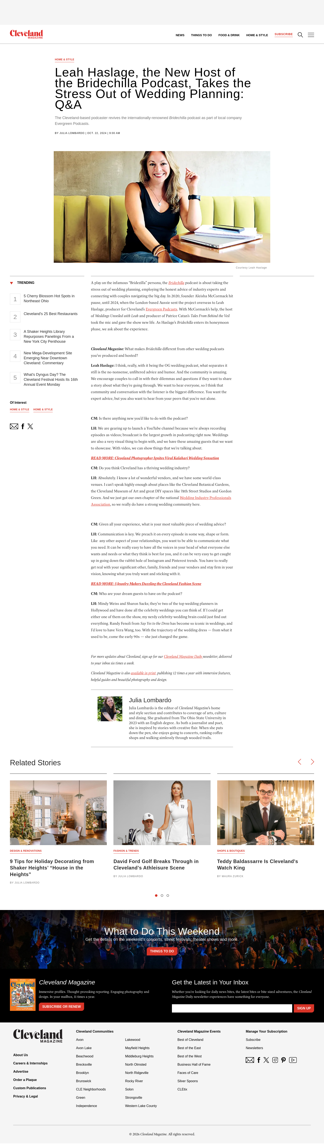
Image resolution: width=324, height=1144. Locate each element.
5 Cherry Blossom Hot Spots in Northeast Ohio (49, 298)
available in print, (143, 673)
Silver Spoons (187, 1081)
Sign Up (304, 1009)
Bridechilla (176, 283)
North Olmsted (135, 1065)
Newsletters (254, 1048)
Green (80, 1098)
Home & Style (257, 35)
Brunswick (83, 1081)
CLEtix (182, 1090)
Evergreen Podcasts (161, 309)
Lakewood (132, 1040)
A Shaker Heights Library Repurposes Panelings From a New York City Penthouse (49, 337)
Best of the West (189, 1057)
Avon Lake (84, 1048)
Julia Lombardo (71, 133)
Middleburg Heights (139, 1057)
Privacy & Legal (25, 1097)
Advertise (20, 1072)
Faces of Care (187, 1073)
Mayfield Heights (137, 1048)
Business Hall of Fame (194, 1065)
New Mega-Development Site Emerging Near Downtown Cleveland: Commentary (48, 358)
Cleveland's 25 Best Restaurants (51, 314)
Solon (129, 1090)
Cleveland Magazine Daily (183, 656)
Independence (86, 1106)
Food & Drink (229, 35)
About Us (20, 1055)
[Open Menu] (311, 35)
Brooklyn (82, 1073)
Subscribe (283, 34)
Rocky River (134, 1081)
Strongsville (133, 1098)
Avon (79, 1040)
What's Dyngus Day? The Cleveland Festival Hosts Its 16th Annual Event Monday (51, 380)
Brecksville (84, 1065)
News (180, 35)
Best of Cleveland (190, 1040)
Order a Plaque (25, 1080)
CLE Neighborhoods (91, 1090)
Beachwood (84, 1057)
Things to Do (201, 35)
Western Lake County (141, 1106)
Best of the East (189, 1048)
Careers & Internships (30, 1063)
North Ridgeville (136, 1073)
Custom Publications (29, 1088)
